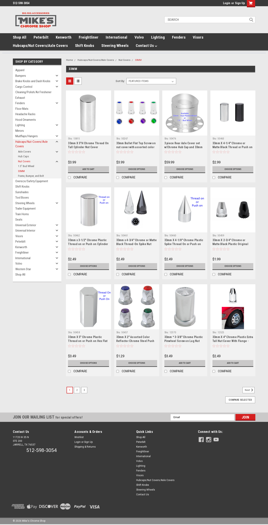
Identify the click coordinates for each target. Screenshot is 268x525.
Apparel (19, 70)
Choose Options (136, 169)
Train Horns (22, 214)
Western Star (23, 269)
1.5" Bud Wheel (26, 166)
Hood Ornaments (25, 120)
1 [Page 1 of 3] (69, 390)
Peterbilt (41, 37)
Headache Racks (25, 114)
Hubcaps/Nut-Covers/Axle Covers (31, 144)
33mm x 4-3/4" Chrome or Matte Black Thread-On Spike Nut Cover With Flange (136, 244)
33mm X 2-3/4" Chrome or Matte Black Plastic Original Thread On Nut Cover (230, 244)
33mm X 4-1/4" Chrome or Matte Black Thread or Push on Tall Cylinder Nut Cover (232, 147)
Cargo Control (23, 87)
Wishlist (79, 437)
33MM (21, 171)
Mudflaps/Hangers (26, 136)
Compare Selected (240, 399)
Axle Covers (24, 151)
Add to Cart (88, 169)
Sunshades (22, 192)
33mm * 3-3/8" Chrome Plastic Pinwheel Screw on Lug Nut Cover (183, 341)
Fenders (179, 37)
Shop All (19, 37)
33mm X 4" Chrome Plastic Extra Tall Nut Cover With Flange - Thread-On (232, 341)
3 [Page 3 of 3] (84, 390)
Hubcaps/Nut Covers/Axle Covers (40, 45)
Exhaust (20, 98)
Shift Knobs (84, 45)
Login (226, 3)
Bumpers (20, 76)
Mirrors (19, 131)
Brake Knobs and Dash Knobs (32, 81)
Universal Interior (25, 230)
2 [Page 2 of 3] (77, 390)
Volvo (139, 37)
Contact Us (146, 45)
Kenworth (64, 37)
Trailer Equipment (25, 208)
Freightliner (88, 37)
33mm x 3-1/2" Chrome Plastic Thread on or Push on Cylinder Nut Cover (88, 244)
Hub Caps (23, 156)
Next (250, 390)
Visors (198, 37)
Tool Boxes (22, 197)
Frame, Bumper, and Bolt (31, 175)
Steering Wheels (115, 45)
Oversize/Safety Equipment (31, 181)
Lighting (158, 37)
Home (69, 60)
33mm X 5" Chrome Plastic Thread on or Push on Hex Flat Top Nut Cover (87, 341)
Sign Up (240, 3)
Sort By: (120, 81)
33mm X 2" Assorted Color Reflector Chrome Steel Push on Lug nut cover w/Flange (135, 341)
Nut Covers (24, 161)
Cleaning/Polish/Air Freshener (33, 92)
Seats (18, 219)
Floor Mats (21, 109)
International (116, 37)
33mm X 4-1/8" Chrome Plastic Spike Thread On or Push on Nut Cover (183, 244)
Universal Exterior (25, 225)
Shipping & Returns (85, 446)
